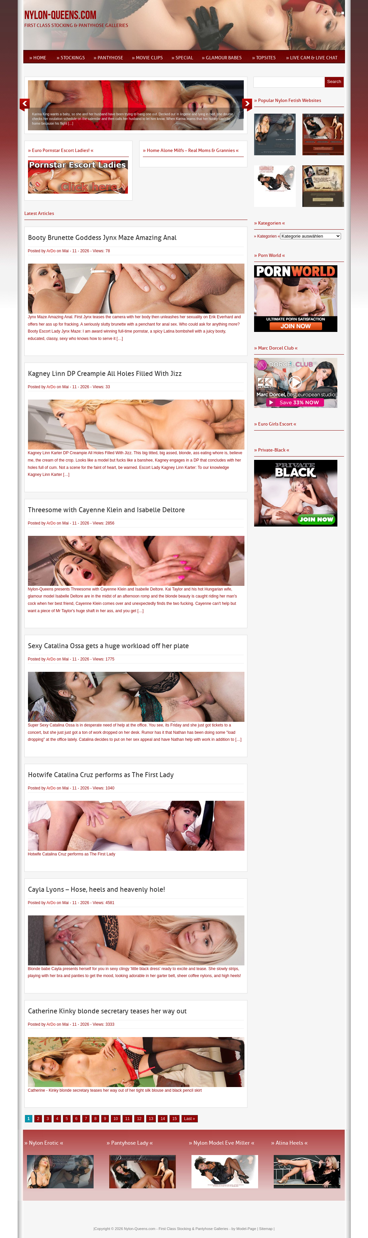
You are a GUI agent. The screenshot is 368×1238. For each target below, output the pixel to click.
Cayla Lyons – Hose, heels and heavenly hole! (96, 889)
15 (174, 1118)
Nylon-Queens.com (60, 15)
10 (116, 1118)
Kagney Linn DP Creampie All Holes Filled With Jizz (105, 374)
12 (139, 1118)
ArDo (51, 251)
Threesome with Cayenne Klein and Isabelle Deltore (106, 510)
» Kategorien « (267, 236)
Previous (25, 105)
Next (247, 105)
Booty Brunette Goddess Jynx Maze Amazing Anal (102, 238)
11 (127, 1118)
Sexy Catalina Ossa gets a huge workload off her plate (108, 646)
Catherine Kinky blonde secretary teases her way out (107, 1011)
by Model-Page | (245, 1229)
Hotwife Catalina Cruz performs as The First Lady (101, 775)
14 (163, 1118)
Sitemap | (266, 1229)
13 (151, 1118)
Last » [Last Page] (189, 1118)
